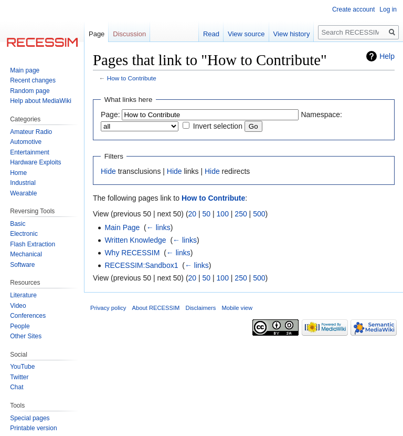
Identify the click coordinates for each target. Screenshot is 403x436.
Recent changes (33, 80)
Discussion (129, 34)
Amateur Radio (31, 132)
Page (96, 34)
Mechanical (26, 254)
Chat (16, 387)
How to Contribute (131, 78)
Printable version (33, 428)
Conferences (28, 315)
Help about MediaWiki (40, 101)
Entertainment (29, 152)
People (19, 326)
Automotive (25, 142)
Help (387, 56)
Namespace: (321, 114)
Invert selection (217, 126)
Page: (110, 114)
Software (22, 264)
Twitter (19, 377)
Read (211, 34)
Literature (23, 295)
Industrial (23, 182)
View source (246, 34)
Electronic (24, 233)
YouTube (22, 366)
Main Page (122, 227)
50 (207, 214)
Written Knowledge (135, 240)
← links (158, 227)
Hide (108, 171)
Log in (388, 9)
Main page (24, 70)
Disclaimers (201, 308)
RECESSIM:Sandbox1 (141, 265)
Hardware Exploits (35, 162)
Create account (353, 9)
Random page (29, 91)
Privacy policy (108, 308)
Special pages (29, 418)
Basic (17, 223)
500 (259, 214)
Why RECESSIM (132, 252)
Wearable (23, 193)
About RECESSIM (156, 308)
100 (223, 214)
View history (291, 34)
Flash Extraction (32, 244)
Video (18, 305)
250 (241, 214)
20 (192, 214)
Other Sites (25, 336)
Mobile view (237, 308)
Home (18, 173)
